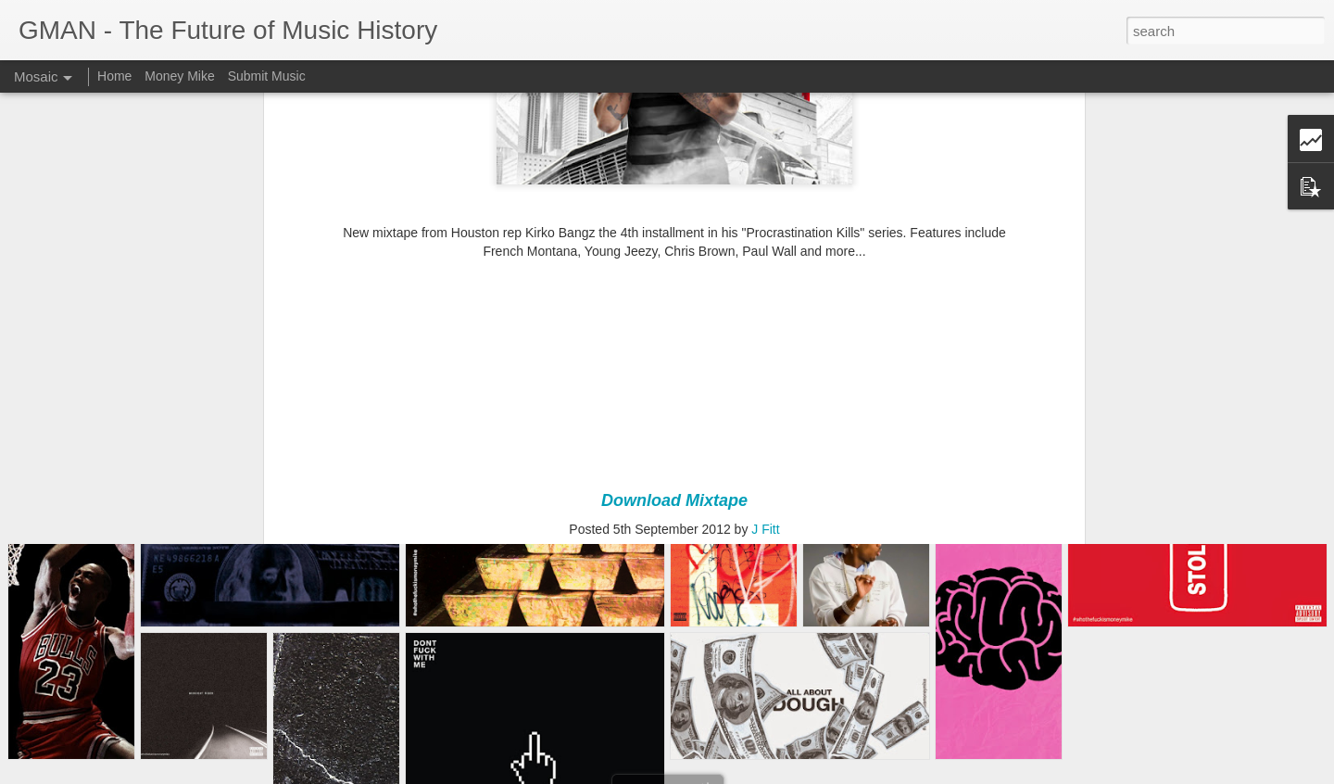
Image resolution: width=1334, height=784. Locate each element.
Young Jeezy (856, 407)
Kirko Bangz (715, 407)
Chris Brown (536, 407)
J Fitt (765, 383)
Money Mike (179, 76)
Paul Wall (785, 407)
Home (114, 76)
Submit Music (267, 76)
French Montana (626, 407)
